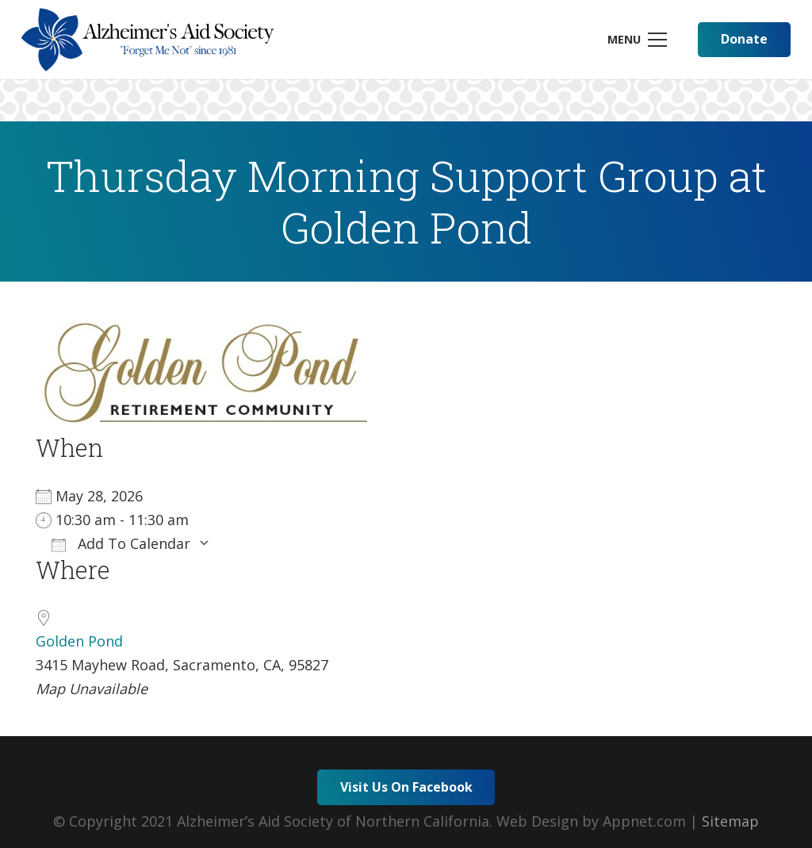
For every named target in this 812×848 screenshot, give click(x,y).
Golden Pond (79, 640)
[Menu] (637, 39)
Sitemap (730, 821)
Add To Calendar (121, 543)
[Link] (147, 39)
